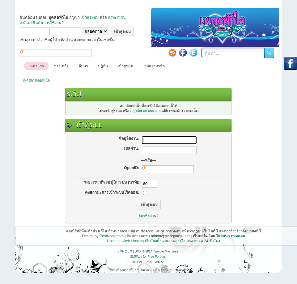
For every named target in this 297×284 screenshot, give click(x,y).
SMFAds (136, 256)
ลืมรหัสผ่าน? (148, 216)
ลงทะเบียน (117, 17)
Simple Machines (166, 251)
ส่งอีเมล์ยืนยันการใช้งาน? (42, 22)
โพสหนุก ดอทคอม (230, 236)
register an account (145, 110)
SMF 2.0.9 (124, 251)
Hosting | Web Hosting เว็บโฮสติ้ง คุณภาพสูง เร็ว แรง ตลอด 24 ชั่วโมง (163, 241)
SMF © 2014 (144, 251)
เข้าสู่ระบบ (90, 17)
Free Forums (156, 256)
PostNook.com (112, 236)
